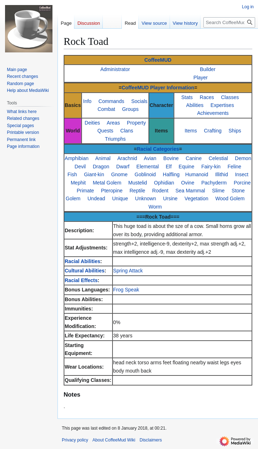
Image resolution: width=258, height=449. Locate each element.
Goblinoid (145, 174)
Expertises (222, 105)
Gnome (119, 174)
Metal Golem (107, 183)
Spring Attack (128, 270)
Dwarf (123, 166)
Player (200, 77)
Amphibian (76, 158)
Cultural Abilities (85, 270)
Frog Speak (126, 290)
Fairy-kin (211, 166)
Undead (96, 198)
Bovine (171, 158)
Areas (113, 123)
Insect (241, 174)
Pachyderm (214, 183)
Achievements (213, 113)
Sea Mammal (190, 190)
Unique (120, 198)
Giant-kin (94, 174)
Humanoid (196, 174)
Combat (106, 109)
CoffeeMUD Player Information (157, 87)
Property (136, 123)
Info (87, 101)
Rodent (160, 190)
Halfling (171, 174)
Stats (187, 97)
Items (191, 131)
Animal (103, 158)
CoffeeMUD (157, 60)
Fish (72, 174)
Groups (130, 109)
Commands (111, 101)
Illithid (221, 174)
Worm (155, 207)
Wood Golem (229, 198)
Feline (234, 166)
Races (207, 97)
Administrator (115, 69)
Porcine (242, 183)
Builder (208, 69)
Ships (235, 131)
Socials (139, 101)
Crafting (212, 131)
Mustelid (137, 183)
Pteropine (112, 190)
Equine (186, 166)
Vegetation (196, 198)
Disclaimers (151, 440)
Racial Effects (81, 280)
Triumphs (115, 139)
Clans (126, 131)
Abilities (194, 105)
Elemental (148, 166)
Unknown (145, 198)
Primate (85, 190)
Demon (243, 158)
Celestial (218, 158)
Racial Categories (158, 149)
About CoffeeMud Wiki (113, 440)
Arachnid (127, 158)
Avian (150, 158)
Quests (105, 131)
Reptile (138, 190)
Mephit (78, 183)
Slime (218, 190)
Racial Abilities (82, 261)
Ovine (187, 183)
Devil (80, 166)
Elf (168, 166)
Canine (194, 158)
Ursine (170, 198)
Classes (230, 97)
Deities (92, 123)
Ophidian (164, 183)
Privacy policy (75, 440)
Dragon (101, 166)
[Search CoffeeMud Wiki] (229, 22)
